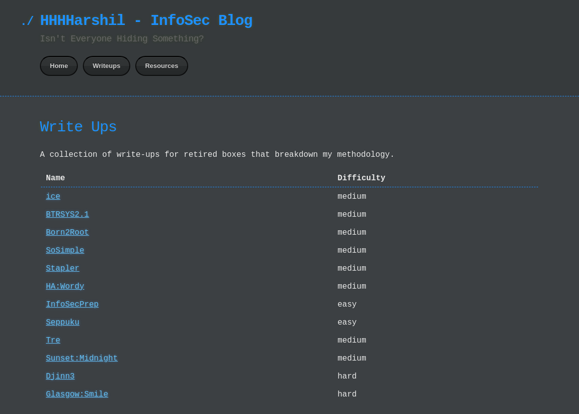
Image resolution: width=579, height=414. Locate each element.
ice (53, 196)
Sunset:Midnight (82, 358)
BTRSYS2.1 (67, 214)
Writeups (106, 65)
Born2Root (67, 232)
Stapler (62, 268)
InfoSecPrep (72, 304)
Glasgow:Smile (77, 394)
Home (59, 65)
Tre (53, 340)
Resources (161, 65)
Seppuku (62, 322)
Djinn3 (60, 376)
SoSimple (65, 250)
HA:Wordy (65, 286)
